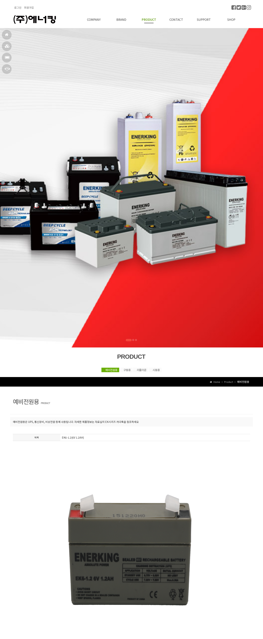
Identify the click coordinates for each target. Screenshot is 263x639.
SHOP (231, 17)
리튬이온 (146, 369)
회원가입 (29, 7)
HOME (7, 36)
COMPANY (94, 17)
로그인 (17, 7)
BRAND (7, 47)
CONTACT (7, 70)
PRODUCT (7, 59)
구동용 (121, 369)
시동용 (171, 369)
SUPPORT (204, 17)
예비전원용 (94, 369)
